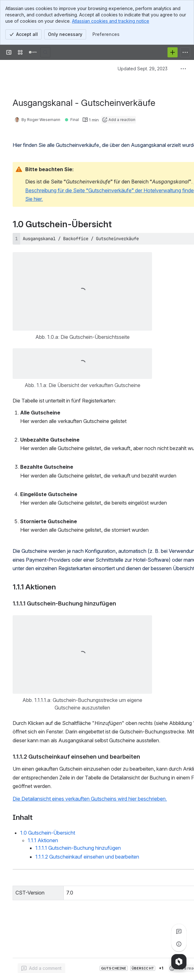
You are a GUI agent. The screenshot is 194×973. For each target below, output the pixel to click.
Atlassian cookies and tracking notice (110, 21)
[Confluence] (33, 52)
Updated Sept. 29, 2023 (143, 68)
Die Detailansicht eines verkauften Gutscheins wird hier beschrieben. (90, 799)
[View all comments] (179, 931)
